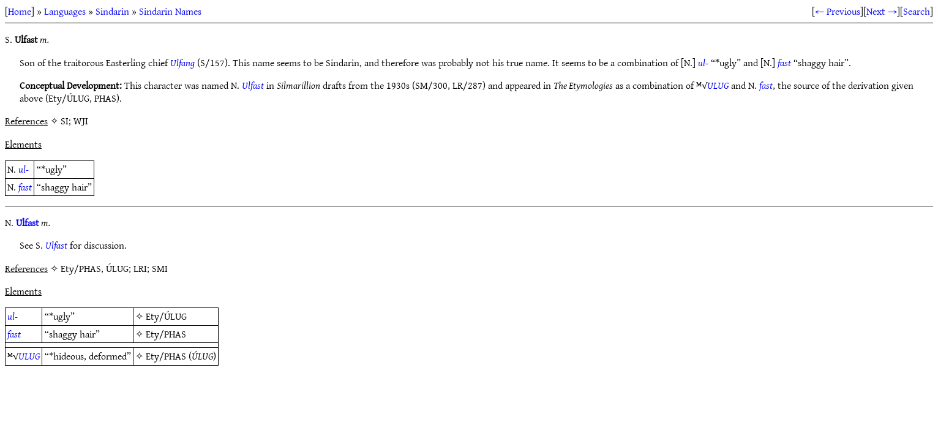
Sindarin (112, 11)
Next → (881, 11)
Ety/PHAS (166, 333)
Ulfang (182, 62)
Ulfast (253, 85)
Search (916, 11)
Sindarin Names (170, 11)
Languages (65, 11)
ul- (703, 62)
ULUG (718, 85)
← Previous (837, 11)
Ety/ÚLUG (166, 316)
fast (784, 62)
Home (19, 11)
